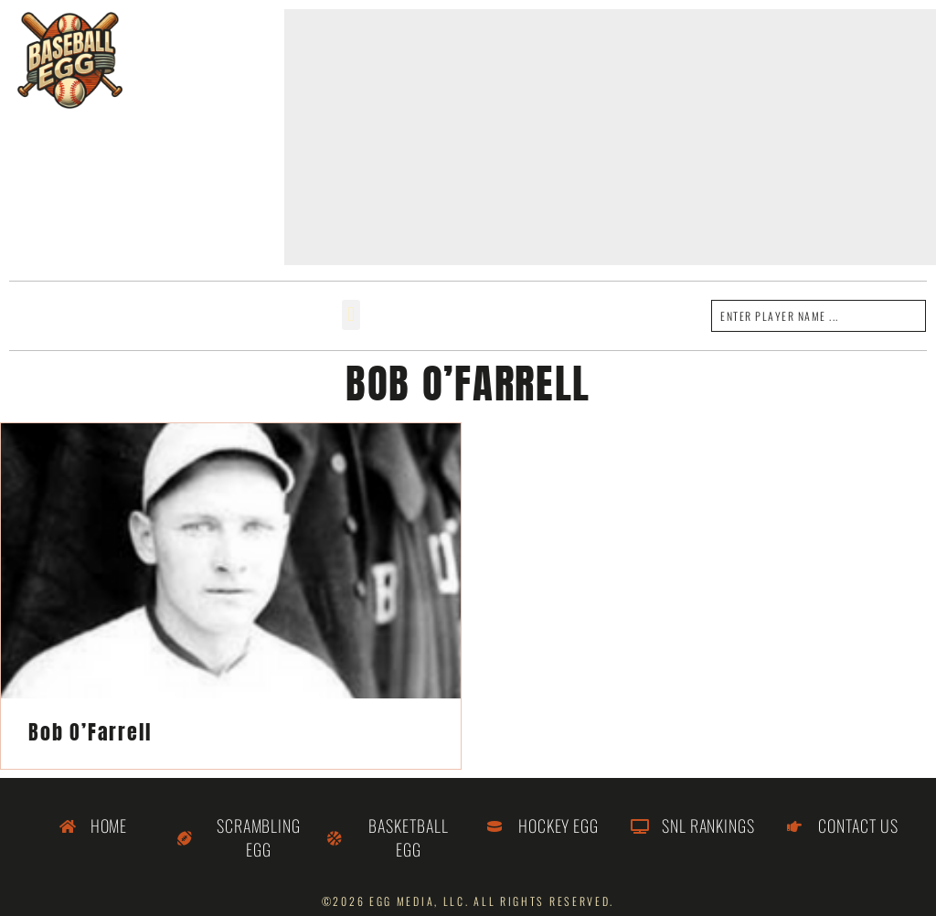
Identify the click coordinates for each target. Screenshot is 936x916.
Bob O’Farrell (89, 732)
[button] (350, 315)
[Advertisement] (610, 137)
